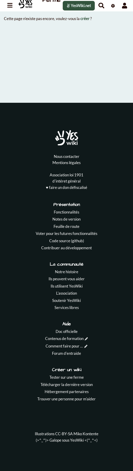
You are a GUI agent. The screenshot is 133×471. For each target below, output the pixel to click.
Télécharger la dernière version (67, 384)
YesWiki (77, 440)
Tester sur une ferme (66, 377)
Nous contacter (66, 156)
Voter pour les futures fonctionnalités (66, 233)
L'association (66, 293)
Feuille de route (66, 226)
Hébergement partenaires (67, 391)
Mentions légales (66, 162)
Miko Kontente (85, 433)
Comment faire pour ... (64, 346)
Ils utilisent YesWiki (67, 286)
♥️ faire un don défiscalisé (66, 187)
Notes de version (66, 219)
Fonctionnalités (66, 212)
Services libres (66, 307)
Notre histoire (66, 271)
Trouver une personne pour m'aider (66, 398)
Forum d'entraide (66, 353)
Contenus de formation (64, 338)
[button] (125, 5)
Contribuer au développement (66, 247)
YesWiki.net (79, 5)
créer (85, 18)
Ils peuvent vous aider (67, 278)
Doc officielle (67, 331)
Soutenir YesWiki (66, 300)
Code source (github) (66, 240)
